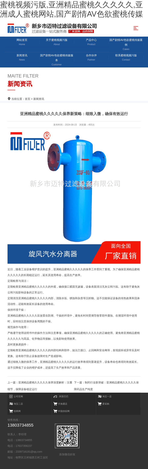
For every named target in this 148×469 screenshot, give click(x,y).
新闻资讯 (22, 58)
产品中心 (91, 42)
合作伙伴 (91, 58)
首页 (27, 98)
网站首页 (22, 42)
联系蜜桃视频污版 (126, 58)
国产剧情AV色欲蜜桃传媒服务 (56, 60)
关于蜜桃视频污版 (56, 42)
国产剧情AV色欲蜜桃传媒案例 (126, 44)
